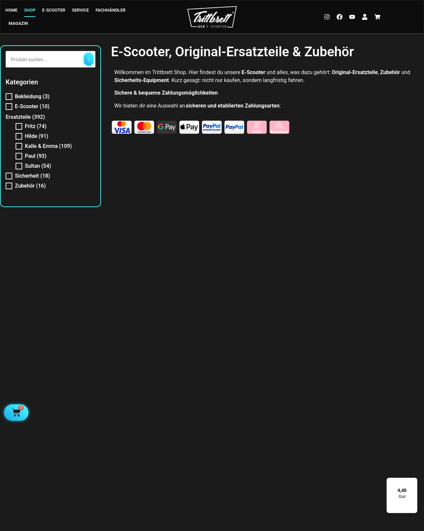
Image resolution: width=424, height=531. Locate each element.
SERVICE (80, 10)
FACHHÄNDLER (110, 10)
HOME (11, 10)
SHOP (29, 10)
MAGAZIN (18, 23)
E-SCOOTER (53, 10)
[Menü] (413, 482)
